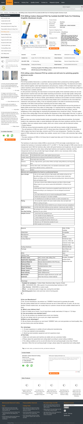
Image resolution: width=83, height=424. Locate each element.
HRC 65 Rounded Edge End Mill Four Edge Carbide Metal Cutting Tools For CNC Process (52, 406)
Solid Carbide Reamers (6, 50)
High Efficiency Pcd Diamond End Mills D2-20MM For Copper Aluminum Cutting (64, 392)
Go (81, 9)
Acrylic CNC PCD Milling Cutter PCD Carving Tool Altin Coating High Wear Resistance (76, 393)
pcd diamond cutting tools (49, 348)
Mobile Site (67, 415)
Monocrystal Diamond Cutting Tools (9, 26)
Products (9, 2)
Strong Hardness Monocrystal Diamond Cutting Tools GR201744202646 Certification (11, 417)
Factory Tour (25, 2)
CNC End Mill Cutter (5, 18)
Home (3, 2)
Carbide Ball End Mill (5, 21)
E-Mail (65, 413)
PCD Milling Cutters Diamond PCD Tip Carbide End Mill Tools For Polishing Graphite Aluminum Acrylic (34, 47)
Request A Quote (54, 2)
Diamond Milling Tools (6, 34)
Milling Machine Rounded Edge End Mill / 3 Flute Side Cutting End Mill (52, 410)
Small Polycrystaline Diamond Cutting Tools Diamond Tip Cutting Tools (31, 413)
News (63, 2)
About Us (16, 2)
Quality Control (35, 2)
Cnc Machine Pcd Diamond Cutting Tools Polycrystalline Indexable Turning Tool (39, 392)
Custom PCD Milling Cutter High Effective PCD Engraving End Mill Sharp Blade (12, 66)
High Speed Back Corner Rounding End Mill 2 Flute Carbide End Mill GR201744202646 (52, 413)
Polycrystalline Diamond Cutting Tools (9, 29)
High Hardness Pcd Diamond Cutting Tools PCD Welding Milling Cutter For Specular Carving (31, 409)
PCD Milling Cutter (13, 12)
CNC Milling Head (5, 53)
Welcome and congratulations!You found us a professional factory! (39, 172)
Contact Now (55, 48)
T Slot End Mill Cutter (5, 45)
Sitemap (70, 413)
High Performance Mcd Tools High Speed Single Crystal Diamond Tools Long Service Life (10, 409)
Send (66, 407)
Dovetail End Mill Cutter (6, 42)
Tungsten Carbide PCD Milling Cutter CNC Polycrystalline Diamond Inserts (27, 392)
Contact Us (44, 2)
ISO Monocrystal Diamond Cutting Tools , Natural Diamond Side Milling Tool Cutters (11, 413)
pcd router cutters (28, 348)
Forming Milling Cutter (6, 48)
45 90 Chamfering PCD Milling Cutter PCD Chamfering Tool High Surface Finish (12, 61)
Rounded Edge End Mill (6, 23)
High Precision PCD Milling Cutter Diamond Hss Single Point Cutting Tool (51, 392)
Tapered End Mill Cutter (6, 40)
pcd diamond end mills (38, 348)
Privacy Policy (11, 423)
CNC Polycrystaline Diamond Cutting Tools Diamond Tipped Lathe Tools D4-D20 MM (31, 416)
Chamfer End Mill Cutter (6, 37)
